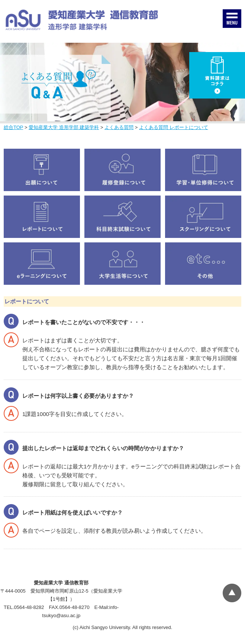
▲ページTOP (232, 593)
